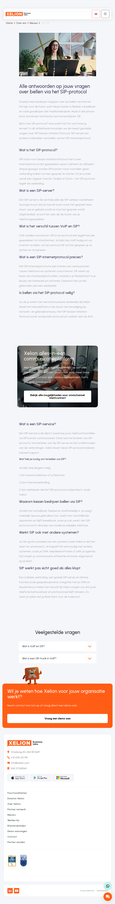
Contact (12, 836)
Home (9, 23)
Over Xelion (14, 803)
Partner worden (16, 842)
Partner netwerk (16, 809)
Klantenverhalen (16, 825)
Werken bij (13, 820)
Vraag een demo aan (57, 718)
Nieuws (34, 23)
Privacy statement (87, 891)
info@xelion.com (18, 762)
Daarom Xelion (15, 798)
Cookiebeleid (102, 891)
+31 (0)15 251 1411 (17, 757)
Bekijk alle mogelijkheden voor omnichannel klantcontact (57, 396)
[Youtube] (16, 890)
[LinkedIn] (10, 890)
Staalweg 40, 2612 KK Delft (23, 752)
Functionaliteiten (17, 793)
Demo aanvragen (17, 831)
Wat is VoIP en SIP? (57, 646)
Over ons (21, 23)
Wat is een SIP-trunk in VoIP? (57, 658)
